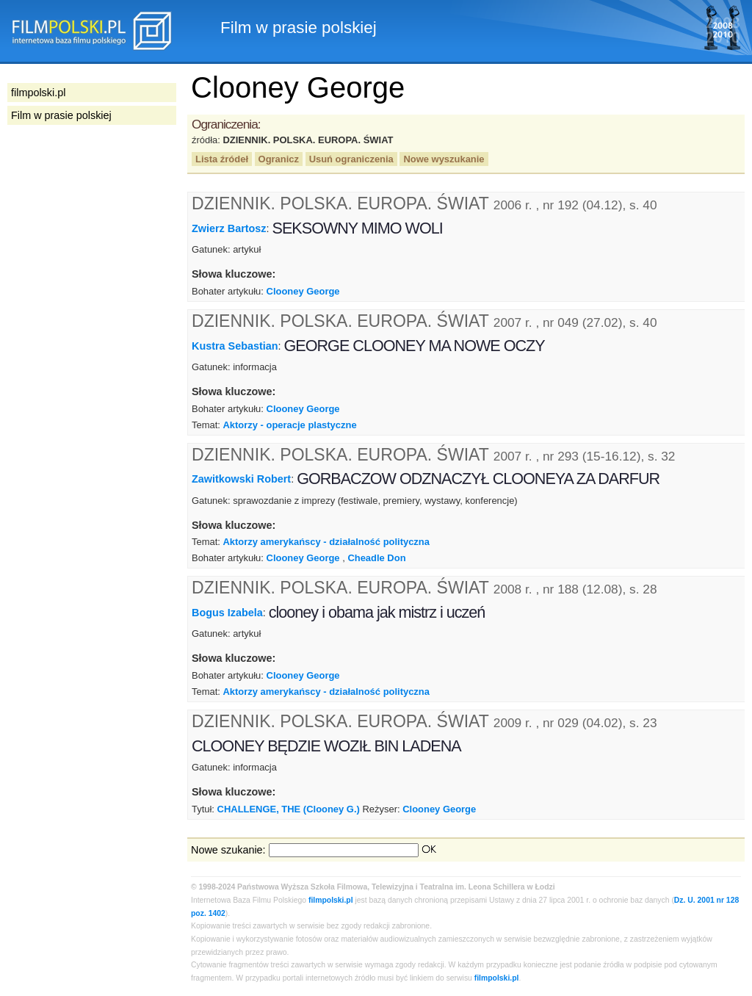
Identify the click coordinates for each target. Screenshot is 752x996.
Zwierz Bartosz (229, 228)
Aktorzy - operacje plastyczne (289, 424)
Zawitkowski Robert (241, 479)
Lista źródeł (221, 159)
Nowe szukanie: (228, 850)
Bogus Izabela (227, 612)
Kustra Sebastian (235, 346)
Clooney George (303, 291)
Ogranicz (278, 159)
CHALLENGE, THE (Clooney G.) (288, 809)
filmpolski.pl (330, 900)
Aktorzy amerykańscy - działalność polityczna (326, 541)
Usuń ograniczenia (351, 159)
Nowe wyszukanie (443, 159)
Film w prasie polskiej (61, 115)
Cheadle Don (376, 557)
